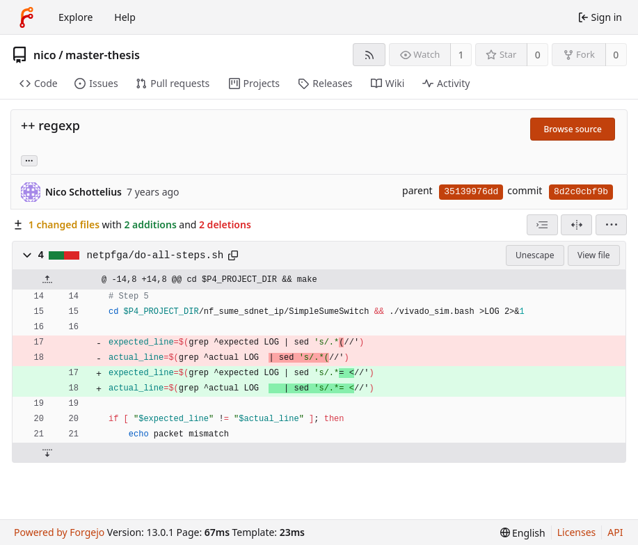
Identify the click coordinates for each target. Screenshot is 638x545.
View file (593, 255)
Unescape (535, 255)
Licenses (576, 532)
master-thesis (102, 55)
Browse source (572, 129)
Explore (75, 17)
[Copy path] (233, 255)
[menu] (611, 224)
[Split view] (576, 224)
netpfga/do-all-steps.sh (155, 255)
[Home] (26, 17)
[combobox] (542, 224)
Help (125, 17)
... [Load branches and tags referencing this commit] (29, 159)
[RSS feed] (369, 54)
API (615, 532)
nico (44, 55)
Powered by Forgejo (59, 532)
